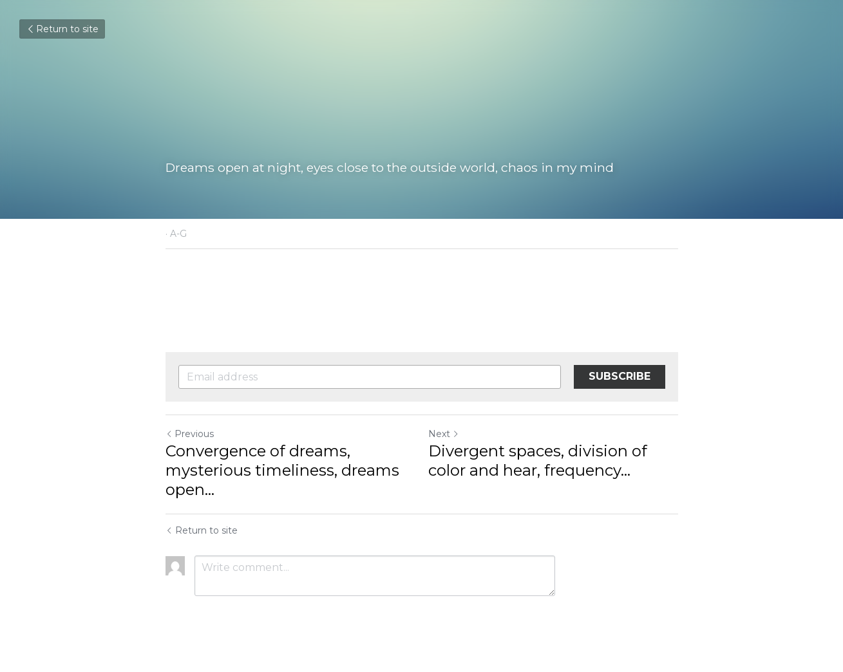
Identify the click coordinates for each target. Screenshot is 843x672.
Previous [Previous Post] (190, 434)
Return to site (62, 29)
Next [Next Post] (443, 434)
